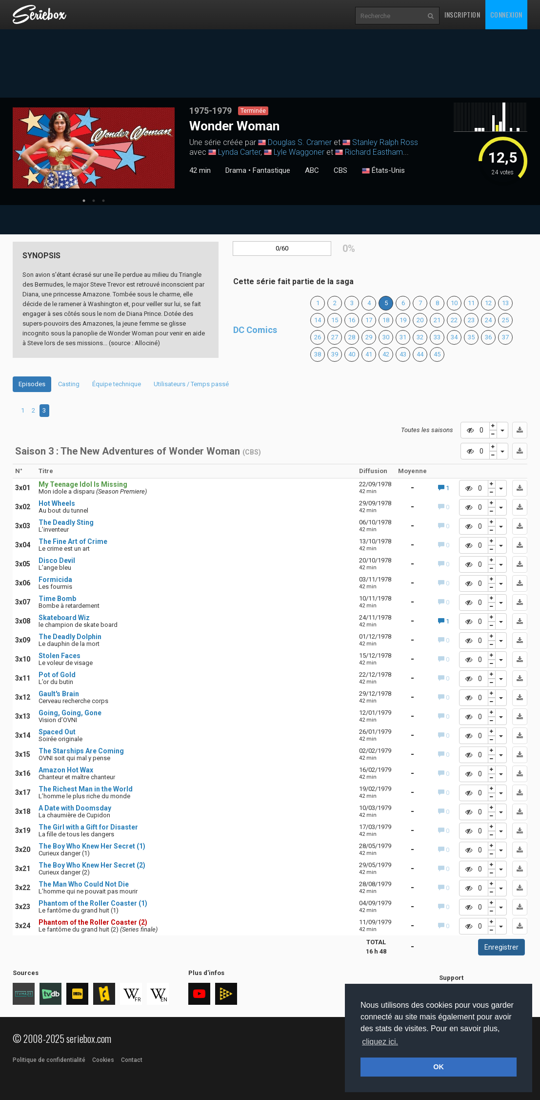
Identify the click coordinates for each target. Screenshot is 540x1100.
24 (488, 320)
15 (334, 320)
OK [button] (438, 1067)
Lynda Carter (239, 152)
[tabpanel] (94, 147)
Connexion (506, 14)
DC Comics (255, 330)
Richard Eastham (374, 152)
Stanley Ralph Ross (385, 142)
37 (505, 337)
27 (334, 337)
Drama (235, 170)
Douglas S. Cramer (300, 142)
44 (420, 354)
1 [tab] (84, 201)
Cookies (103, 1060)
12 (488, 303)
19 (403, 320)
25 (505, 320)
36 (488, 337)
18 (385, 320)
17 (368, 320)
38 (317, 354)
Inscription (462, 14)
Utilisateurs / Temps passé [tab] (191, 384)
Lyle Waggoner (299, 152)
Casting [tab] (69, 384)
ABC (312, 170)
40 (351, 354)
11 (471, 303)
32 (420, 337)
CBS (340, 170)
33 (437, 337)
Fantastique (271, 170)
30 (385, 337)
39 (334, 354)
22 (454, 320)
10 (454, 303)
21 (437, 320)
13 (505, 303)
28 (351, 337)
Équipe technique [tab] (116, 384)
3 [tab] (103, 201)
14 (317, 320)
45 (437, 354)
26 (317, 337)
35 (471, 337)
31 (403, 337)
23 (471, 320)
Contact (131, 1060)
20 (420, 320)
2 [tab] (94, 201)
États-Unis (383, 171)
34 (454, 337)
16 (351, 320)
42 (385, 354)
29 (368, 337)
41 (368, 354)
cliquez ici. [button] (380, 1042)
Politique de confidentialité (49, 1060)
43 (403, 354)
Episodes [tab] (32, 384)
